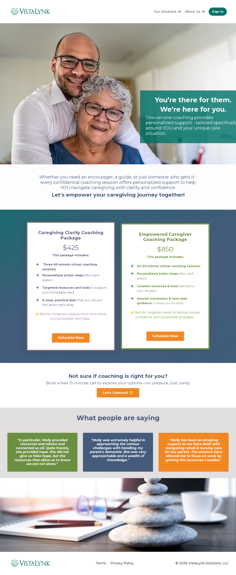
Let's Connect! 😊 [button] (118, 393)
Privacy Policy (122, 563)
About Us (195, 12)
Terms (101, 563)
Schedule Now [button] (71, 338)
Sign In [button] (217, 11)
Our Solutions (167, 12)
